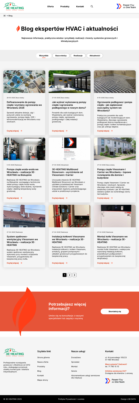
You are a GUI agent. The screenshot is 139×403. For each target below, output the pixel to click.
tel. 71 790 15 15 (112, 366)
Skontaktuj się (115, 311)
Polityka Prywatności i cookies (71, 399)
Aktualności (95, 55)
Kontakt (80, 6)
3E (4, 16)
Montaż (74, 366)
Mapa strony (42, 380)
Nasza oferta (42, 362)
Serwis (74, 371)
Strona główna (43, 357)
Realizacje (78, 55)
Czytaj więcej (13, 131)
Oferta (50, 6)
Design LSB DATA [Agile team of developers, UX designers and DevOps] (128, 399)
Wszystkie (43, 55)
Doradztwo (76, 357)
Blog (39, 371)
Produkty (64, 6)
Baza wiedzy (61, 55)
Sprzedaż (75, 362)
